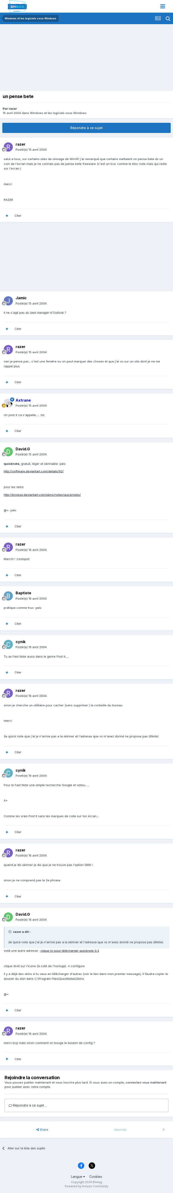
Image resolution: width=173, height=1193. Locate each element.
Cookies (95, 1177)
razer (13, 108)
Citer (17, 215)
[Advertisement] (56, 58)
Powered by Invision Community (86, 1186)
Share (42, 1129)
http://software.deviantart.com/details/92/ (34, 471)
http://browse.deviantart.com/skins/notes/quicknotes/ (42, 495)
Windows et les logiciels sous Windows (58, 113)
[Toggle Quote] (10, 932)
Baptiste (23, 593)
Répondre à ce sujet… (27, 1105)
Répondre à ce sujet (86, 128)
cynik (21, 641)
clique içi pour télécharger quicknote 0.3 (69, 950)
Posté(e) (31, 149)
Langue (78, 1177)
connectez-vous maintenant (146, 1082)
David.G (23, 449)
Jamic (21, 298)
